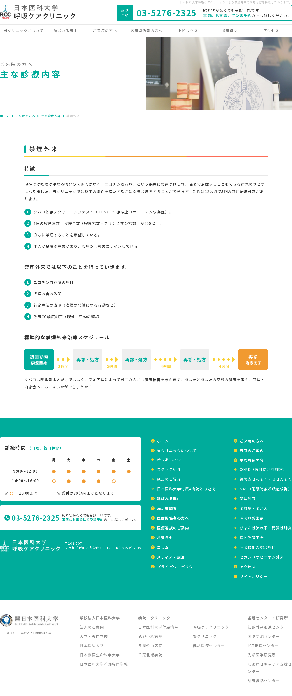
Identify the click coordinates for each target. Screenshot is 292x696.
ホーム (5, 116)
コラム (163, 544)
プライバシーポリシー (177, 563)
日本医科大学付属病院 (158, 624)
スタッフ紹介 (169, 466)
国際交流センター (264, 633)
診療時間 (230, 30)
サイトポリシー (254, 573)
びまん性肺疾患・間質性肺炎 (266, 524)
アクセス (271, 30)
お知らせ (165, 534)
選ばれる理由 (66, 30)
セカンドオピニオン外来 (262, 554)
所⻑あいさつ (169, 456)
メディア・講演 (171, 554)
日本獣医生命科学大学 (100, 651)
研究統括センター (264, 677)
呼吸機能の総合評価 (258, 544)
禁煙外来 (248, 495)
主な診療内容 (51, 116)
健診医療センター (209, 642)
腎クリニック (205, 633)
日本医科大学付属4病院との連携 (186, 485)
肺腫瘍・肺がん (254, 505)
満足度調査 (167, 505)
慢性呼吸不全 (252, 534)
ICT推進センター (263, 642)
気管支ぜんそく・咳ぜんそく (266, 476)
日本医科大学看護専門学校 (104, 661)
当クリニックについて (23, 30)
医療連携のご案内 (173, 524)
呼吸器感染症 (252, 515)
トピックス (188, 30)
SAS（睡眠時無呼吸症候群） (266, 485)
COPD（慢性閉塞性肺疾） (263, 466)
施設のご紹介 (169, 476)
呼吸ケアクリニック (211, 624)
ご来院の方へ (105, 30)
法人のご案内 (92, 624)
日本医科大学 (92, 642)
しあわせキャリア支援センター (270, 665)
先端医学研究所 (262, 651)
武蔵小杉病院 (150, 633)
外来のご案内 (252, 447)
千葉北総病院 (150, 651)
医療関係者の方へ (146, 30)
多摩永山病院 (150, 642)
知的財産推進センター (268, 624)
